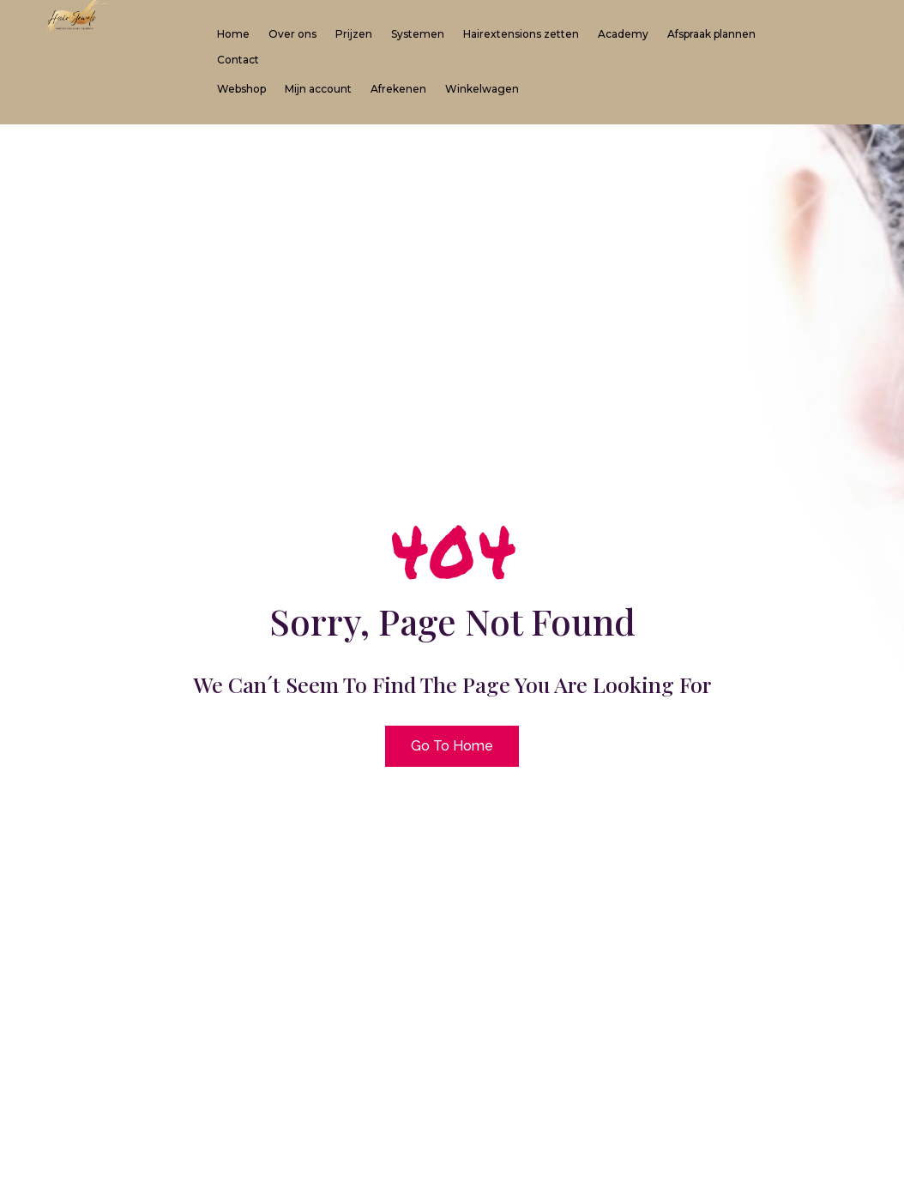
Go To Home (452, 746)
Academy (623, 34)
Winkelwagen (482, 89)
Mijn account (318, 89)
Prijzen (353, 34)
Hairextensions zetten (521, 34)
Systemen (417, 34)
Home (233, 34)
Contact (238, 60)
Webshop (241, 89)
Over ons (292, 34)
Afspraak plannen (711, 34)
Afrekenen (398, 89)
